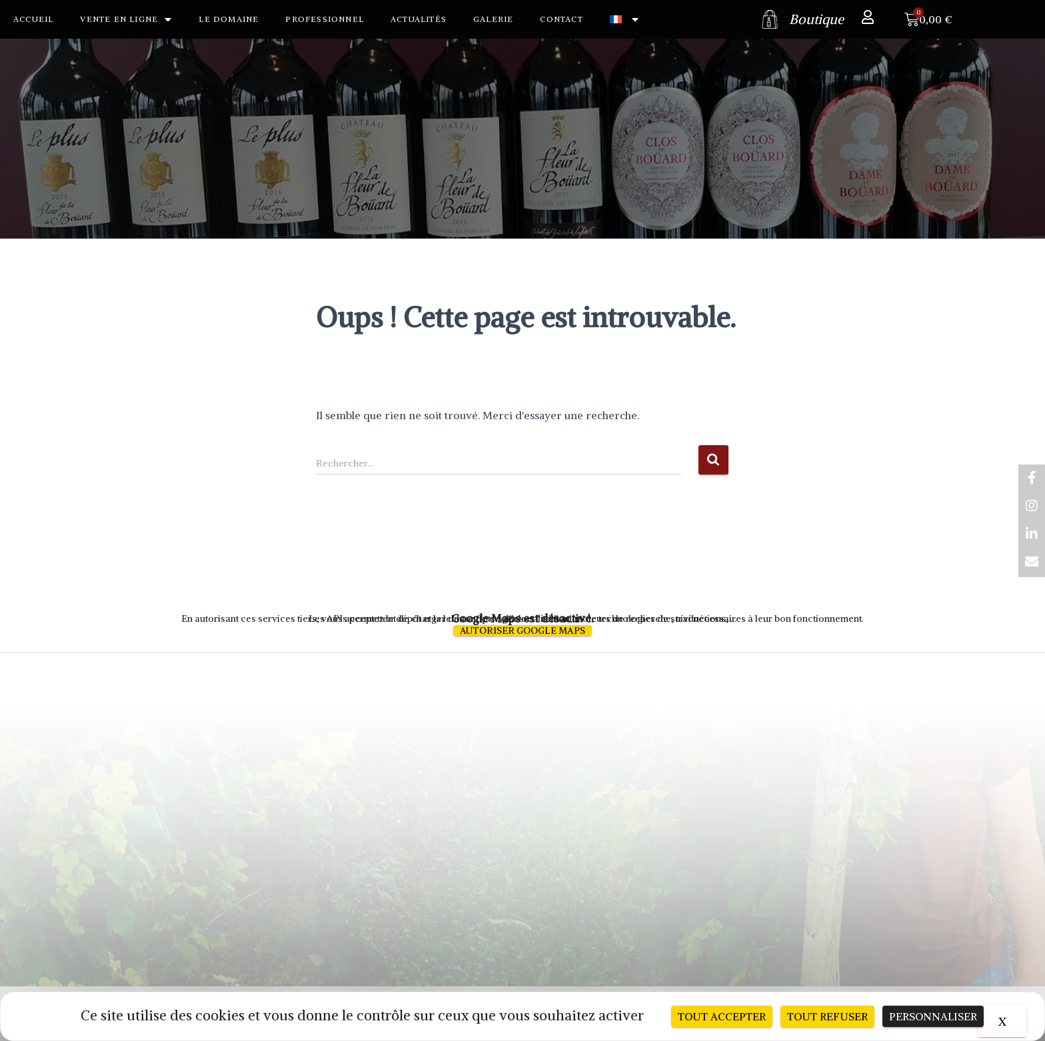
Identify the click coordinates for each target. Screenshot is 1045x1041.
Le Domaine (229, 19)
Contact (561, 19)
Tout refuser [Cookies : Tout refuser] (827, 1016)
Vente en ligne (126, 19)
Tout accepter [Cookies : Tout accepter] (722, 1016)
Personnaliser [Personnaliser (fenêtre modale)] (933, 1016)
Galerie (493, 19)
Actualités (419, 19)
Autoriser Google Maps (522, 630)
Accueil (33, 19)
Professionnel (324, 19)
